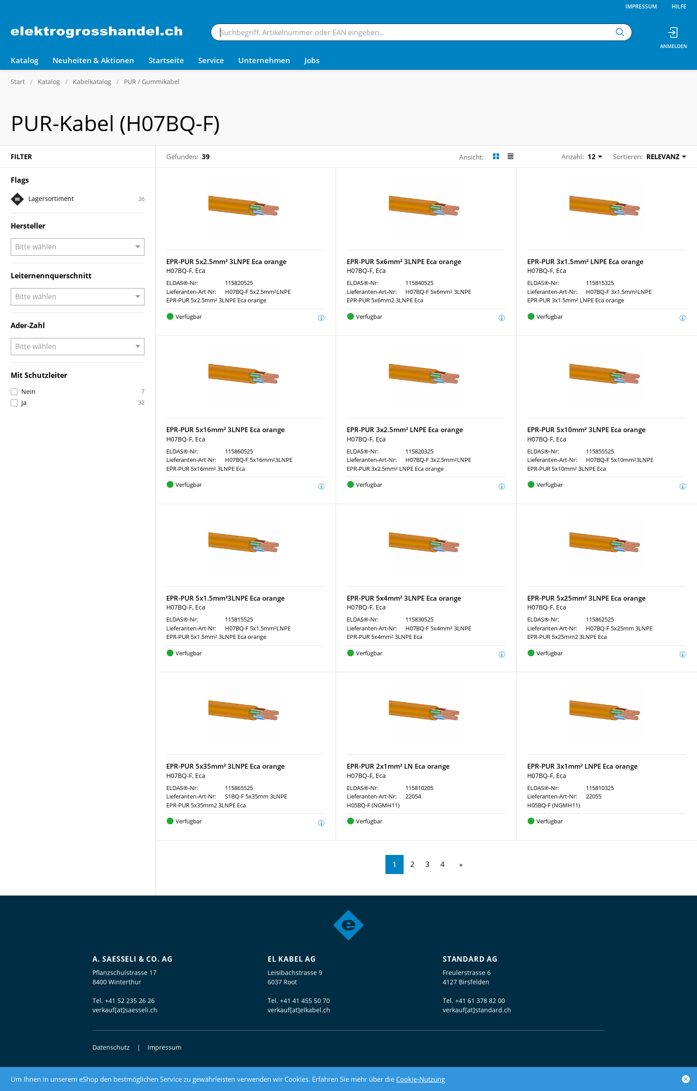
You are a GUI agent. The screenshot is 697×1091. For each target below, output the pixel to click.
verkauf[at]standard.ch (477, 1010)
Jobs (312, 60)
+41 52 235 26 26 (130, 1000)
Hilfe (679, 6)
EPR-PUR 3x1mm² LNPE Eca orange (582, 766)
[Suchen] (620, 32)
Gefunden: (182, 156)
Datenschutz (111, 1047)
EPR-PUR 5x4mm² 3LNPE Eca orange (404, 598)
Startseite (166, 60)
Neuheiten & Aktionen (93, 60)
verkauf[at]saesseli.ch (124, 1010)
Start (18, 81)
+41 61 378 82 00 (480, 1000)
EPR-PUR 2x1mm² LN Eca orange (398, 766)
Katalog (49, 81)
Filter (21, 156)
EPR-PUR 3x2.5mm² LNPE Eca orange (405, 429)
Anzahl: (572, 156)
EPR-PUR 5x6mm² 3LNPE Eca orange (404, 261)
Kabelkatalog (92, 81)
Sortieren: (628, 156)
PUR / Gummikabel (152, 81)
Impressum (641, 6)
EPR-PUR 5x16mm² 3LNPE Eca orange (225, 429)
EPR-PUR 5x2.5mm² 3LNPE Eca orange (226, 261)
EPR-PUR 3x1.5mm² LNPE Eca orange (585, 261)
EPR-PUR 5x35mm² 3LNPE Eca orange (225, 766)
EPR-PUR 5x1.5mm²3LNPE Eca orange (225, 598)
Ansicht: (471, 156)
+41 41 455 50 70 (305, 1000)
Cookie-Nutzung (420, 1079)
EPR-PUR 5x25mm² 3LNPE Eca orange (586, 598)
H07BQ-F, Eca (185, 270)
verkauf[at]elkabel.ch (299, 1010)
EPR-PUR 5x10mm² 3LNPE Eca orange (586, 429)
